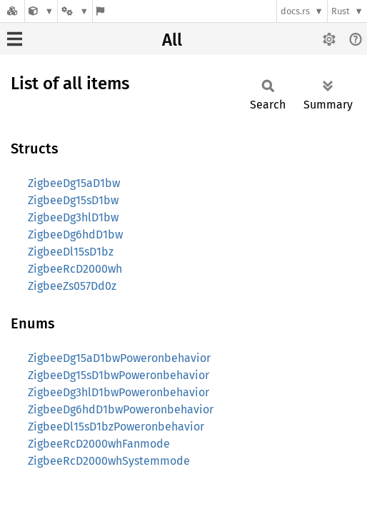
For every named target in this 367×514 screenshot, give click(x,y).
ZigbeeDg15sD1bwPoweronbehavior (118, 375)
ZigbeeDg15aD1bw (74, 183)
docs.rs (295, 11)
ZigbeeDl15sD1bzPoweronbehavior (116, 426)
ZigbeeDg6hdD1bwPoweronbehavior (120, 409)
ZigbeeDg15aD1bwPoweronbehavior (119, 358)
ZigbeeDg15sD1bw (73, 200)
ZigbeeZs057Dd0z (72, 286)
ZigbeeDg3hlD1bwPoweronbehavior (118, 392)
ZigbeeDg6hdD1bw (75, 234)
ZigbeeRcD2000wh (75, 269)
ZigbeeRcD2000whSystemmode (109, 461)
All (172, 40)
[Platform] (75, 11)
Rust (340, 11)
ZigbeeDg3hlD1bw (73, 217)
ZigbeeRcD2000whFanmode (99, 443)
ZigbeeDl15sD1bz (71, 251)
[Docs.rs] (12, 11)
